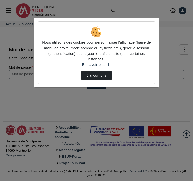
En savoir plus (96, 64)
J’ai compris (96, 75)
